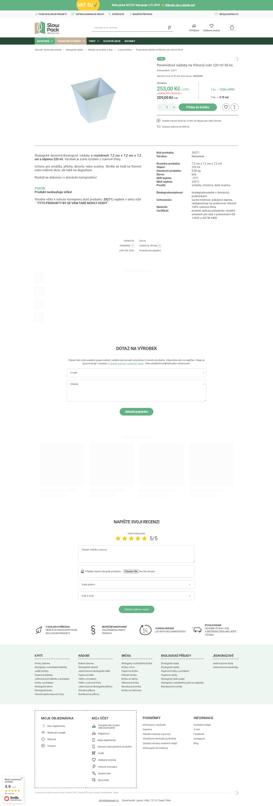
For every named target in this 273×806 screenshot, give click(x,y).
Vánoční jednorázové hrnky (49, 694)
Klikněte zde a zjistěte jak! (180, 5)
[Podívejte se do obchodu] (132, 28)
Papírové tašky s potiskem (175, 671)
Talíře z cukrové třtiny (89, 682)
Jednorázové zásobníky (225, 667)
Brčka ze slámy (130, 678)
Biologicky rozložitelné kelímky (51, 667)
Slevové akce (111, 41)
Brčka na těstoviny (132, 690)
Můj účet (100, 718)
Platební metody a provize (156, 734)
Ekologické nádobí (74, 50)
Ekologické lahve (43, 686)
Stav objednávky (56, 726)
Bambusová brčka (131, 686)
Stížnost (51, 739)
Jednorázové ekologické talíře (94, 671)
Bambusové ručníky (171, 686)
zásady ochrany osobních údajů (126, 363)
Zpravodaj (103, 780)
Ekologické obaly (170, 663)
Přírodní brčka (129, 675)
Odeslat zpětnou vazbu (136, 609)
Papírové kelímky (44, 675)
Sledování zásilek (56, 732)
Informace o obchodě (154, 725)
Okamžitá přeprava (142, 14)
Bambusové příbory (88, 694)
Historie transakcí (107, 767)
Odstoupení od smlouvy (155, 748)
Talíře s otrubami (87, 678)
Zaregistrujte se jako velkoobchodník (109, 726)
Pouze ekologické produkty (52, 14)
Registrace (104, 733)
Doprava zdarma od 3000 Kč (90, 14)
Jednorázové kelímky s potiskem (52, 678)
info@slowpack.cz (228, 14)
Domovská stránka (53, 50)
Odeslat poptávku (136, 411)
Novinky (130, 41)
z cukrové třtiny (125, 50)
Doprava (147, 729)
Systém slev (118, 14)
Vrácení (51, 746)
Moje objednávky (107, 740)
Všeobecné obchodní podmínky (159, 738)
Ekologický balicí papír (173, 678)
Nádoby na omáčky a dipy (100, 50)
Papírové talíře (86, 675)
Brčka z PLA (128, 667)
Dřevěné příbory (86, 690)
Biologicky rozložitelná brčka (137, 663)
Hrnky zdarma (42, 663)
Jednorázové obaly (223, 663)
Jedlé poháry (42, 671)
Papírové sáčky (169, 675)
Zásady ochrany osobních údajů (160, 743)
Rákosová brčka (130, 682)
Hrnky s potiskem (44, 682)
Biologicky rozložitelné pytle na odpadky (182, 682)
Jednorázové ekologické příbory (95, 686)
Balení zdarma (86, 663)
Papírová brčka (130, 671)
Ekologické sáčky (170, 667)
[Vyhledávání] (169, 28)
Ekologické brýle (43, 690)
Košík (101, 753)
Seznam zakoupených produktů (115, 746)
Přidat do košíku (197, 107)
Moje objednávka (57, 718)
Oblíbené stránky (107, 760)
